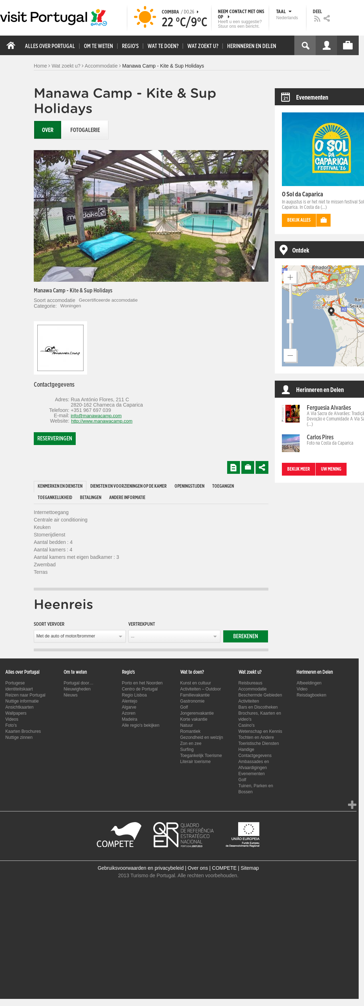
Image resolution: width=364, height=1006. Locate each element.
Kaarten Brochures (23, 731)
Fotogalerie (85, 130)
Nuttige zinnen (19, 737)
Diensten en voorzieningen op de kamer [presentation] (128, 486)
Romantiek (190, 731)
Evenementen (252, 773)
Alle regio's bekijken (141, 725)
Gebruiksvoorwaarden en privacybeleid (141, 868)
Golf (184, 707)
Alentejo (129, 701)
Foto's (11, 725)
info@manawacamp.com (96, 415)
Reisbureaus (250, 683)
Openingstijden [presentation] (189, 486)
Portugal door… (78, 683)
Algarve (129, 707)
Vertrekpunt (141, 624)
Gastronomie (192, 701)
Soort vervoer (49, 624)
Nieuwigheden (77, 689)
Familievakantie (195, 695)
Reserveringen (54, 438)
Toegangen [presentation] (223, 486)
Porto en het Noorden (142, 683)
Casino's (247, 725)
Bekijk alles (299, 220)
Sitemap (250, 868)
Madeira (129, 719)
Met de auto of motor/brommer (65, 636)
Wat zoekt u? (66, 66)
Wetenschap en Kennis (260, 731)
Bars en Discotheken (258, 707)
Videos (11, 719)
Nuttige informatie (22, 701)
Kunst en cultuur (195, 683)
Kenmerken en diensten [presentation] (60, 486)
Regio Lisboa (134, 695)
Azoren (128, 713)
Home (40, 66)
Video (301, 689)
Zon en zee (191, 743)
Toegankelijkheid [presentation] (55, 498)
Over (47, 130)
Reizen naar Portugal (25, 695)
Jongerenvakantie (197, 713)
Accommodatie (101, 66)
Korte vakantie (194, 719)
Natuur (186, 725)
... (132, 636)
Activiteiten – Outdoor (200, 689)
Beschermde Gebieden (260, 695)
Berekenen (245, 636)
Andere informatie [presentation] (127, 498)
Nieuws (70, 695)
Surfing (187, 749)
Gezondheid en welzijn (201, 737)
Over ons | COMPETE (212, 868)
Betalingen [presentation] (90, 498)
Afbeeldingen (308, 683)
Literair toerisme (195, 761)
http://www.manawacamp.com (102, 421)
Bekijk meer (298, 469)
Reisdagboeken (311, 695)
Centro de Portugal (140, 689)
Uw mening (331, 469)
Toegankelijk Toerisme (201, 755)
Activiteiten (249, 701)
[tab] (60, 487)
